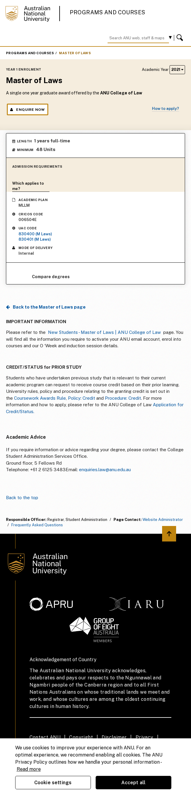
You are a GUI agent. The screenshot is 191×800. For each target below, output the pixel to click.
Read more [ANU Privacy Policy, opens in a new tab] (29, 769)
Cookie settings (53, 782)
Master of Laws (75, 53)
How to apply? (165, 108)
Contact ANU (44, 737)
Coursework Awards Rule (40, 398)
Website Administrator (162, 519)
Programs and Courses (107, 12)
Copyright (81, 737)
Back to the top (22, 497)
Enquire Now (27, 110)
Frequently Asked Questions (37, 525)
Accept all (133, 782)
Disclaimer (114, 737)
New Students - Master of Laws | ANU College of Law (104, 332)
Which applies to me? (28, 186)
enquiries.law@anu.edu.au (105, 469)
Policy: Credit (82, 398)
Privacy (144, 737)
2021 (177, 69)
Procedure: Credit (123, 398)
